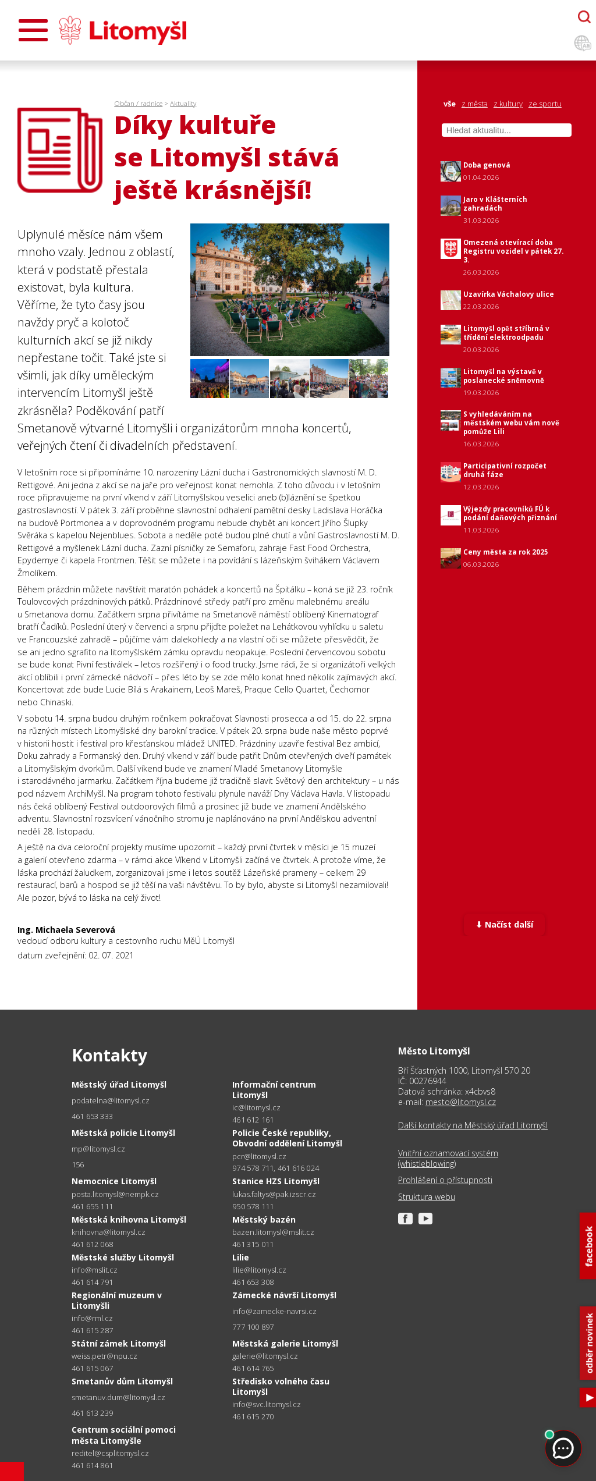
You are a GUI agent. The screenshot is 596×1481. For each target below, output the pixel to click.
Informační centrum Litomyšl (274, 1089)
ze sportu (545, 104)
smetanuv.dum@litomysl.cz (118, 1397)
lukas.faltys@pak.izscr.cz (274, 1194)
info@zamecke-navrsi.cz (274, 1311)
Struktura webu (426, 1197)
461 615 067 (92, 1368)
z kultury (508, 104)
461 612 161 (253, 1119)
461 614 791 (92, 1282)
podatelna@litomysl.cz (111, 1101)
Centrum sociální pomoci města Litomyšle (124, 1435)
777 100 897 (253, 1327)
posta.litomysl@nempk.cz (115, 1194)
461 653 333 (92, 1116)
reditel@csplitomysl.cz (110, 1453)
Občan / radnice (138, 103)
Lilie (240, 1257)
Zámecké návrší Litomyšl (284, 1295)
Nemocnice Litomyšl (114, 1181)
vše (450, 104)
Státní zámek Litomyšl (119, 1343)
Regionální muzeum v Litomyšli (117, 1300)
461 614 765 (253, 1368)
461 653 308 (253, 1282)
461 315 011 (253, 1244)
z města (475, 104)
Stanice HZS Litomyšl (276, 1181)
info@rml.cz (92, 1318)
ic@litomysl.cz (256, 1108)
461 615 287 (92, 1330)
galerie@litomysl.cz (265, 1356)
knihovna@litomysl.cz (109, 1232)
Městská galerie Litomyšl (285, 1343)
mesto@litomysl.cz (460, 1101)
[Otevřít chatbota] (584, 17)
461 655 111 (92, 1206)
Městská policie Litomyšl (123, 1132)
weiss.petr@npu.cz (104, 1356)
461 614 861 (92, 1465)
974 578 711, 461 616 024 (275, 1168)
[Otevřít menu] (33, 30)
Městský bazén (264, 1219)
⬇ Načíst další (504, 924)
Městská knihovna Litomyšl (129, 1219)
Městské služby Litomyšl (123, 1257)
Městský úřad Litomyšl (119, 1084)
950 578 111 (253, 1206)
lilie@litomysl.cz (259, 1270)
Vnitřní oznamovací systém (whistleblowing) (448, 1158)
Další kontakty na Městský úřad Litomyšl (473, 1125)
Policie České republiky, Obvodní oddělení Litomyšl (287, 1138)
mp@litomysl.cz (98, 1149)
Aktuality (183, 103)
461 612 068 (92, 1244)
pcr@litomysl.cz (259, 1157)
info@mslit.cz (95, 1270)
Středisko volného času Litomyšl (280, 1386)
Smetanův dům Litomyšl (122, 1381)
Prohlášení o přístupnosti (445, 1180)
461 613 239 (92, 1413)
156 (78, 1164)
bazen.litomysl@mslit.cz (273, 1232)
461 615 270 (253, 1416)
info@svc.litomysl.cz (266, 1404)
